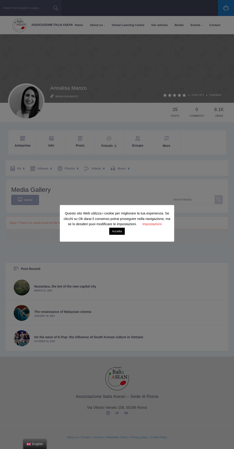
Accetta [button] (117, 231)
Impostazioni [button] (152, 224)
